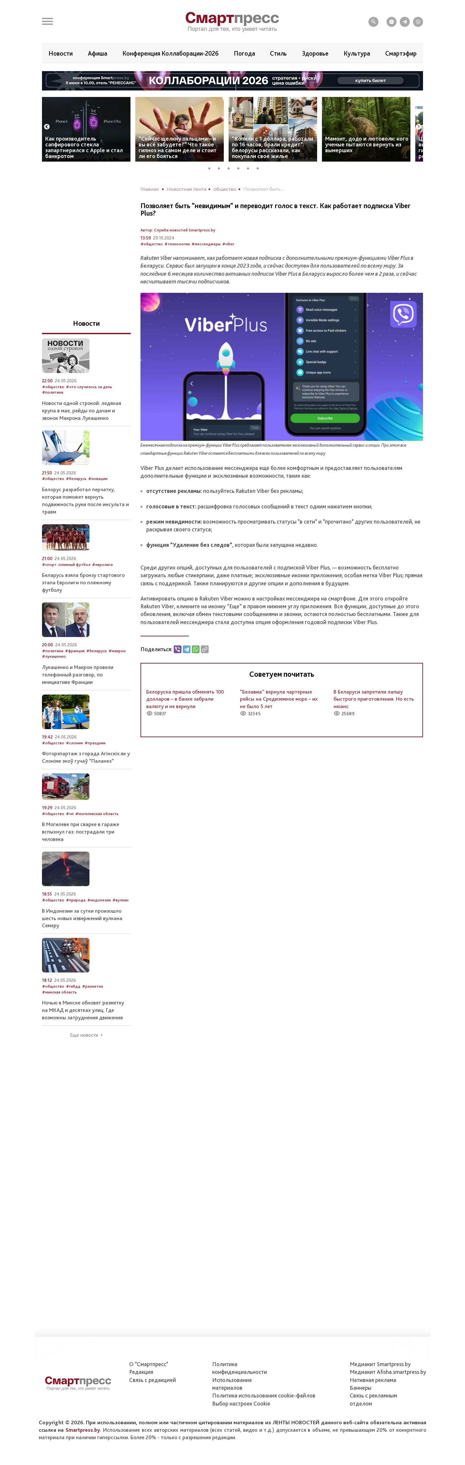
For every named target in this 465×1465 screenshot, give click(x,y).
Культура (357, 53)
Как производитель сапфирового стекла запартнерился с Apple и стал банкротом (84, 147)
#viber (228, 243)
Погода (244, 53)
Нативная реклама (373, 1379)
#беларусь (76, 478)
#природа (76, 899)
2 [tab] (221, 167)
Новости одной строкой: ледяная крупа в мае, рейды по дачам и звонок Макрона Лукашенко (81, 410)
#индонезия (99, 899)
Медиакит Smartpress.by (380, 1364)
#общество (151, 243)
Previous (47, 127)
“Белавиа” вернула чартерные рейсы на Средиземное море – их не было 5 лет (279, 699)
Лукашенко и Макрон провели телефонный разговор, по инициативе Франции (77, 674)
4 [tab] (240, 167)
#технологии (177, 243)
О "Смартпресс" (148, 1364)
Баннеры (360, 1387)
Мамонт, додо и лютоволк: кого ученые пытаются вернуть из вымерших (366, 144)
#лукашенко (54, 656)
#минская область (59, 992)
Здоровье (315, 53)
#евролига (102, 564)
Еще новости (84, 1035)
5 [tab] (250, 167)
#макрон (117, 650)
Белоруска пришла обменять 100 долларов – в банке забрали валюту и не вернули (185, 699)
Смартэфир (401, 53)
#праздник (95, 742)
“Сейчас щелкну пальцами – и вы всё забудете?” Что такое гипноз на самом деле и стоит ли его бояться (178, 147)
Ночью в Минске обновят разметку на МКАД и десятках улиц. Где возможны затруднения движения (83, 1010)
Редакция (141, 1371)
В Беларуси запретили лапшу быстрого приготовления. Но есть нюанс (374, 699)
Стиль (278, 53)
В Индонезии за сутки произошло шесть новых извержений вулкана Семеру (82, 918)
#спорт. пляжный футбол (66, 564)
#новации (98, 478)
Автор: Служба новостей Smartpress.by (177, 230)
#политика (52, 392)
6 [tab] (260, 167)
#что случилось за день (89, 386)
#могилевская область (97, 813)
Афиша (97, 53)
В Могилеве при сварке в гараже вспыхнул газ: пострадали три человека (80, 831)
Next (418, 127)
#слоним (74, 742)
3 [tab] (231, 167)
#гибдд (73, 986)
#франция (75, 650)
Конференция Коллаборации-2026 (170, 53)
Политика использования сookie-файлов (263, 1395)
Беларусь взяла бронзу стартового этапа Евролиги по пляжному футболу (83, 582)
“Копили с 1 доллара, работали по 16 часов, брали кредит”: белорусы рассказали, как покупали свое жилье (272, 147)
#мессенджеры (206, 243)
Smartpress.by (83, 1430)
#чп (70, 813)
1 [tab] (211, 167)
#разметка (92, 986)
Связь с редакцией (152, 1379)
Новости (60, 53)
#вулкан (120, 899)
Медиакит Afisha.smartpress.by (388, 1371)
